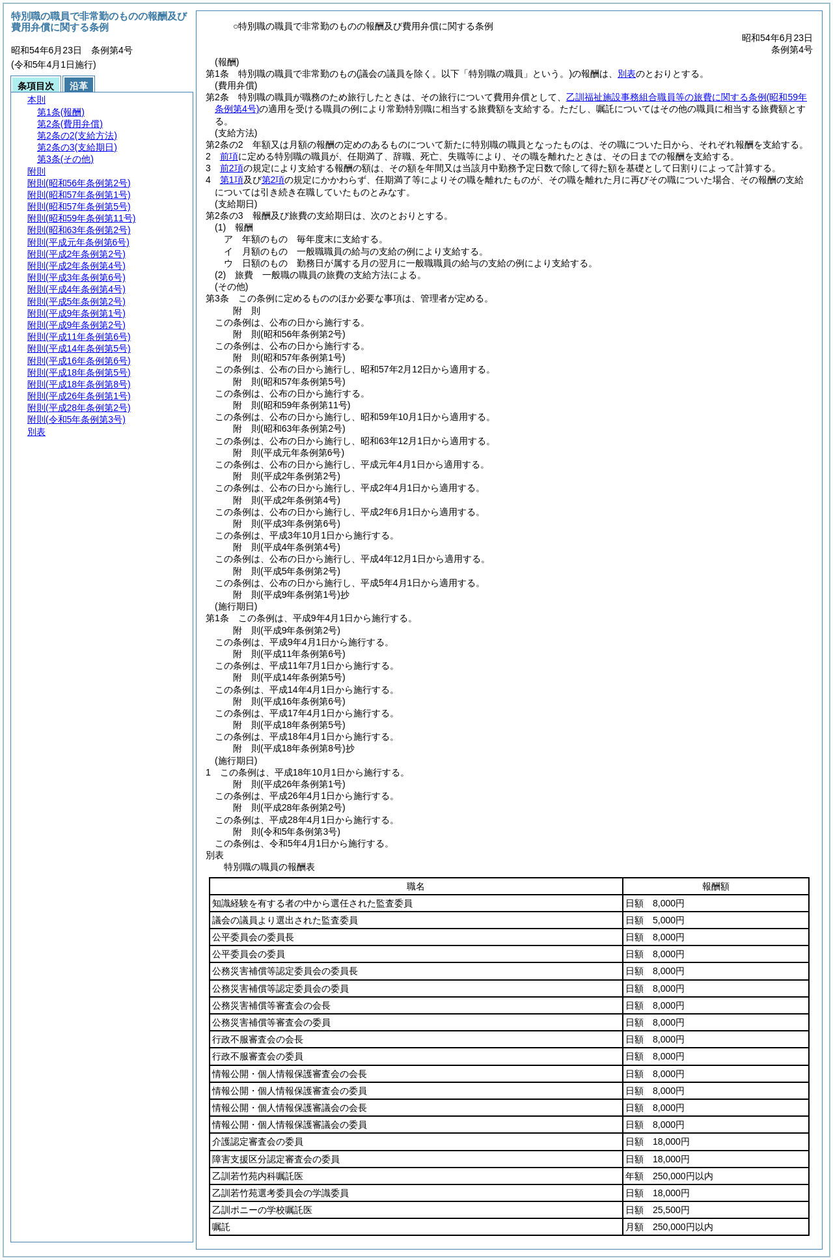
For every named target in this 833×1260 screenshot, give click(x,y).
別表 (627, 73)
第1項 (231, 180)
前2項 (231, 168)
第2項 (273, 180)
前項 (229, 156)
